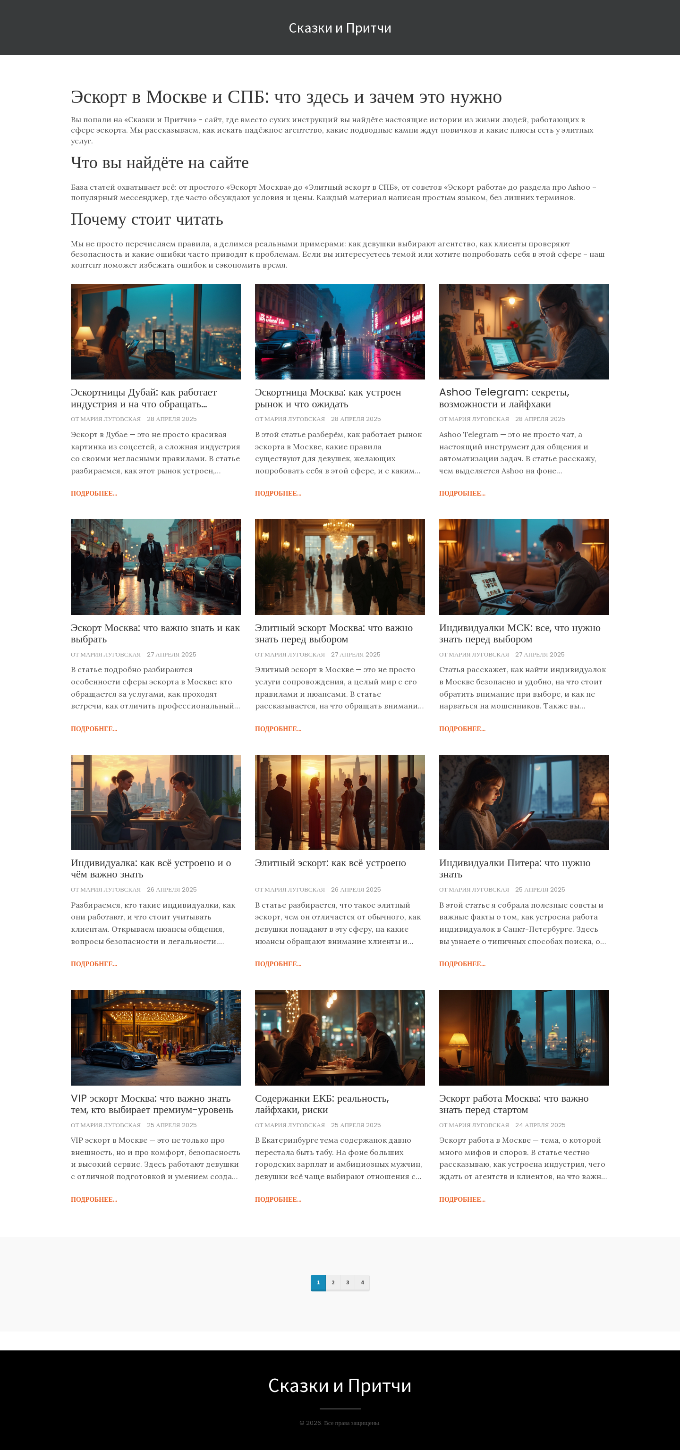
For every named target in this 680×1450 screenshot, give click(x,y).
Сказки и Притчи (340, 27)
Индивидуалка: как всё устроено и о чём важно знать (151, 868)
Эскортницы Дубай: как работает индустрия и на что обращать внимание (144, 398)
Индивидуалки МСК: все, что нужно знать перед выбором (520, 633)
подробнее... (94, 493)
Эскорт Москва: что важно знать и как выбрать (155, 633)
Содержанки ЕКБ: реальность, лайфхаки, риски (322, 1104)
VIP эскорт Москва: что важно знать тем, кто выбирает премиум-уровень (152, 1104)
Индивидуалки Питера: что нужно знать (515, 868)
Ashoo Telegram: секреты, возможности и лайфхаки (504, 398)
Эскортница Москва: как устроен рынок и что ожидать (328, 398)
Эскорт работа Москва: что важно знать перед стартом (514, 1104)
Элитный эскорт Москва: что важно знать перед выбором (334, 633)
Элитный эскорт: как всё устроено (330, 862)
